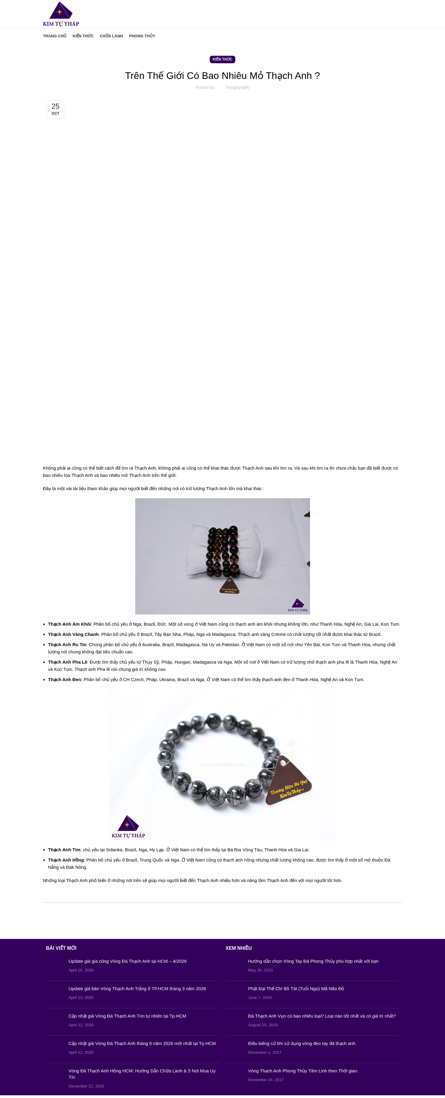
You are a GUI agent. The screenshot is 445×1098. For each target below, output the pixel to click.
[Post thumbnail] (55, 970)
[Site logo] (63, 15)
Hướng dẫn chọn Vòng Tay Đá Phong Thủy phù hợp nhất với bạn (313, 963)
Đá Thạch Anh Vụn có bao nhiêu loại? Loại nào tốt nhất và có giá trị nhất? (322, 1018)
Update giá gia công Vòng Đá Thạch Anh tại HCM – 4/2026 (128, 963)
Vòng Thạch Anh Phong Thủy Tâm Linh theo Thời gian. (303, 1073)
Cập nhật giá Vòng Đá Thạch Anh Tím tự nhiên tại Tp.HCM (127, 1018)
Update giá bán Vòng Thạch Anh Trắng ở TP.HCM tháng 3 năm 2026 (137, 991)
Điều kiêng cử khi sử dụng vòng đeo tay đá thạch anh (302, 1046)
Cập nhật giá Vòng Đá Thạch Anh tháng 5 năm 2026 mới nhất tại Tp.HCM (142, 1046)
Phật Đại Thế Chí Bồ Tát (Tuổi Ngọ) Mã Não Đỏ (296, 991)
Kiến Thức (222, 62)
